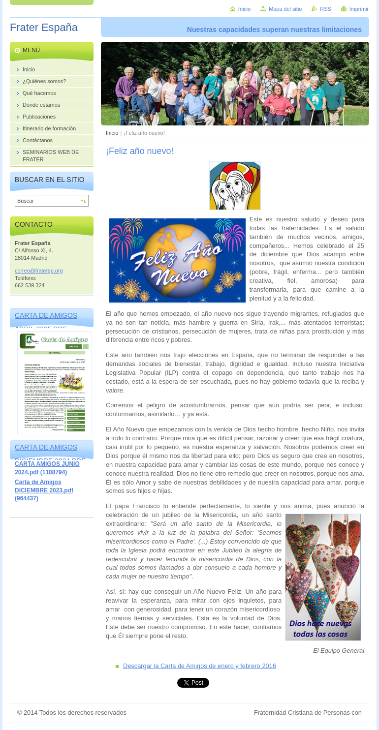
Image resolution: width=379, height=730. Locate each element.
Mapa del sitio (285, 9)
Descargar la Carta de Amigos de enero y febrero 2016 (199, 665)
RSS (325, 9)
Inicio (112, 133)
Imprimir (359, 9)
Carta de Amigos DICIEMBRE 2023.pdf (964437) (44, 490)
